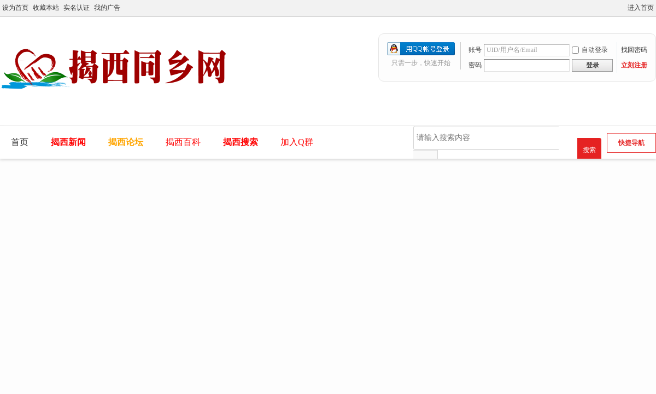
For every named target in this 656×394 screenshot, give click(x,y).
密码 (475, 65)
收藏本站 (46, 7)
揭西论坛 (125, 142)
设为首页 (15, 7)
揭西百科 (183, 142)
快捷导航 (631, 143)
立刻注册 (634, 65)
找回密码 (634, 50)
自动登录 (590, 50)
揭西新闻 (68, 142)
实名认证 (76, 7)
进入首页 (641, 7)
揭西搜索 (240, 142)
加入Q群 (296, 142)
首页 (19, 142)
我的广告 (107, 7)
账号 (475, 50)
